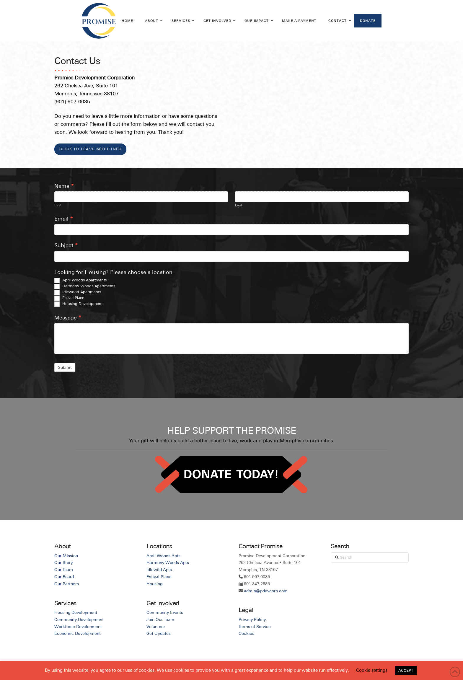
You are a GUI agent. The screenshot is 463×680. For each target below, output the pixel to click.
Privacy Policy (252, 619)
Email (63, 219)
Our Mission (66, 555)
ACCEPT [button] (405, 670)
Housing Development (78, 304)
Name (64, 186)
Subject (66, 245)
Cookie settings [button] (371, 670)
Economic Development (77, 633)
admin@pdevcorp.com (266, 590)
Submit (65, 367)
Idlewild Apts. (159, 569)
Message (67, 317)
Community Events (164, 612)
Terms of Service (255, 626)
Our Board (64, 576)
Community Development (79, 619)
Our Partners (66, 583)
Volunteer (155, 626)
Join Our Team (160, 619)
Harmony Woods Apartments (84, 286)
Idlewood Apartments (77, 292)
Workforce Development (78, 626)
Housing (154, 583)
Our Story (63, 562)
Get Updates (158, 633)
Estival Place (69, 298)
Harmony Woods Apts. (168, 562)
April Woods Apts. (164, 555)
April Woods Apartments (80, 280)
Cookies (246, 633)
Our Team (63, 569)
